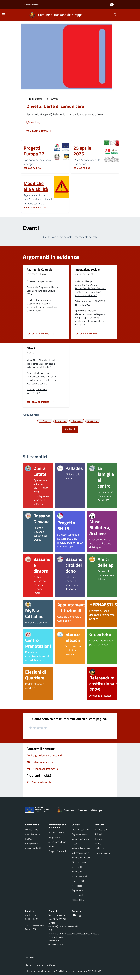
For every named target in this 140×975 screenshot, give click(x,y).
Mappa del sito (32, 957)
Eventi (98, 843)
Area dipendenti (33, 848)
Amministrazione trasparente (56, 835)
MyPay (28, 839)
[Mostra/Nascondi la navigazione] (3, 14)
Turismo (98, 839)
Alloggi (98, 834)
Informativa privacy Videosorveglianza (81, 850)
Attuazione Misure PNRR (57, 844)
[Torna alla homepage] (81, 810)
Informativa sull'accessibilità (79, 874)
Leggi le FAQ (78, 881)
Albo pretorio (31, 843)
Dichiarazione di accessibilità (79, 865)
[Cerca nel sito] (115, 15)
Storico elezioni (102, 853)
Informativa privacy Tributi (81, 841)
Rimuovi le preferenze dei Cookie (40, 965)
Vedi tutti (70, 429)
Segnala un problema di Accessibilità (78, 895)
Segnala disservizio (81, 834)
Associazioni (101, 829)
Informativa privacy (81, 857)
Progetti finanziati (57, 851)
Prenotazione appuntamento (32, 832)
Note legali (77, 885)
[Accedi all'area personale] (113, 4)
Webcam (99, 848)
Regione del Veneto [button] (31, 4)
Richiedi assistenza (81, 829)
